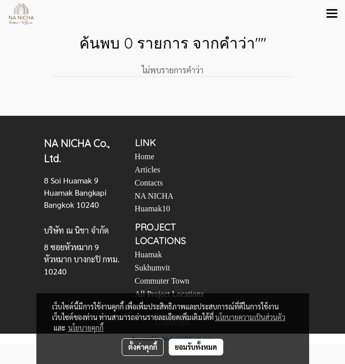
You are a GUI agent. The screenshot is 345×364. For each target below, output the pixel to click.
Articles (148, 169)
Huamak (148, 254)
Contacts (149, 182)
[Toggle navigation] (332, 14)
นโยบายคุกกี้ (86, 327)
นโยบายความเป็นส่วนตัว (250, 317)
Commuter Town (162, 281)
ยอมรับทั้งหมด (196, 346)
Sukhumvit (152, 267)
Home (145, 156)
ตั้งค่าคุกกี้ (142, 346)
